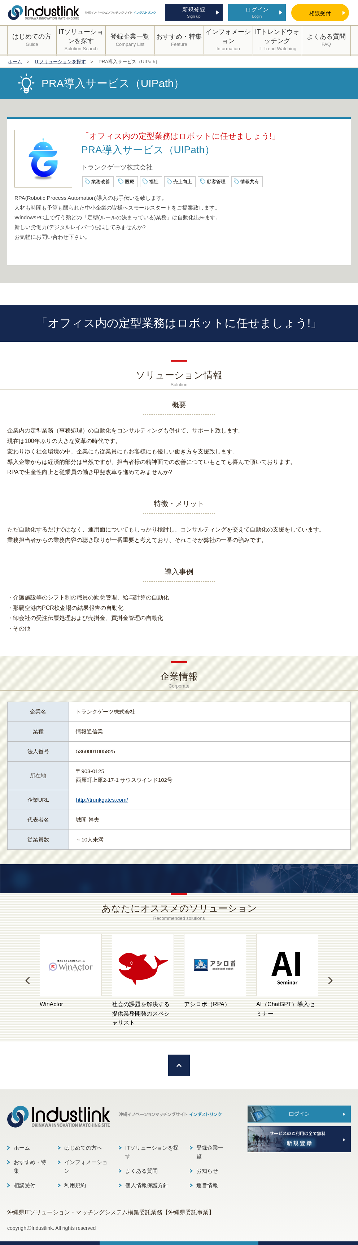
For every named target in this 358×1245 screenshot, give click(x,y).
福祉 (153, 181)
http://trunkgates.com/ (102, 800)
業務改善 (100, 181)
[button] (27, 980)
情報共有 (249, 181)
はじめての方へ (83, 1148)
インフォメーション (86, 1166)
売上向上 (182, 181)
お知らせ (207, 1171)
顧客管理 (216, 181)
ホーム (22, 1148)
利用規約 (75, 1185)
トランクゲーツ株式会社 (117, 167)
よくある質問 (141, 1171)
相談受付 (24, 1185)
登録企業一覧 (209, 1152)
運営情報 (207, 1185)
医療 (129, 181)
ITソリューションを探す (152, 1152)
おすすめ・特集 (30, 1166)
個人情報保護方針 (147, 1185)
